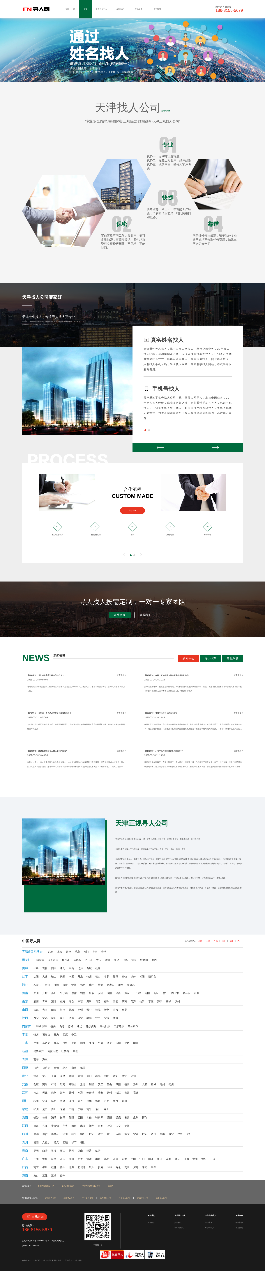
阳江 (150, 1158)
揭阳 (203, 1158)
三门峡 (137, 993)
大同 (44, 1009)
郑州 (36, 993)
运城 (97, 1009)
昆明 (36, 1150)
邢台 (82, 984)
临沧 (97, 1150)
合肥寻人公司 (124, 1198)
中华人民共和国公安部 (91, 1186)
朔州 (80, 1009)
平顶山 (64, 993)
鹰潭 (82, 1125)
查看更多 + (121, 675)
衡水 (120, 984)
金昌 (56, 1042)
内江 (109, 1134)
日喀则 (46, 1067)
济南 (36, 1001)
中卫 (74, 1034)
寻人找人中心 (101, 9)
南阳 (147, 993)
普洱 (71, 1150)
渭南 (71, 1018)
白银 (65, 1042)
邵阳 (71, 1117)
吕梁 (124, 1009)
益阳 (109, 1117)
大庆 (98, 960)
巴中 (180, 1134)
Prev (160, 447)
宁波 (44, 1100)
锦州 (89, 976)
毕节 (74, 1142)
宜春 (100, 1125)
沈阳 (36, 976)
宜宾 (135, 1134)
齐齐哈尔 (53, 960)
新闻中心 (188, 658)
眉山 (162, 1134)
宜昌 (62, 1076)
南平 (89, 1109)
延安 (80, 1018)
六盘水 (46, 1142)
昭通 (89, 1150)
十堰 (53, 1076)
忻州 (106, 1009)
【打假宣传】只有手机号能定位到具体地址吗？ (163, 751)
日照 (97, 1001)
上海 (208, 941)
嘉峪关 (46, 1042)
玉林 (109, 1167)
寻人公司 (47, 1260)
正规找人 (68, 1260)
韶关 (80, 1158)
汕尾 (115, 1158)
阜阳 (118, 1084)
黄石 (44, 1076)
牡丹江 (66, 960)
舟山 (124, 1100)
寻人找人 (79, 1260)
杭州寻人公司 (161, 1198)
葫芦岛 (152, 976)
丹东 (80, 976)
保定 (65, 984)
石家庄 (37, 984)
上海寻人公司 (69, 1198)
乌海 (61, 1026)
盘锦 (124, 976)
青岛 (44, 1001)
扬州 (109, 1092)
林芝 (65, 1067)
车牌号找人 (209, 1228)
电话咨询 (132, 510)
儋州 (62, 1175)
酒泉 (109, 1042)
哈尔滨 (40, 960)
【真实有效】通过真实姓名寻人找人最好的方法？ (47, 751)
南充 (127, 1134)
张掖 (91, 1042)
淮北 (82, 1084)
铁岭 (133, 976)
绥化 (116, 960)
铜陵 (91, 1084)
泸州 (65, 1134)
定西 (127, 1042)
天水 (74, 1042)
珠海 (53, 1158)
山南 (74, 1067)
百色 (118, 1167)
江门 (142, 1158)
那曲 (82, 1067)
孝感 (97, 1076)
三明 (71, 1109)
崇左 (153, 1167)
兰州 (36, 1042)
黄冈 (115, 1076)
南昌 (36, 1125)
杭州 (223, 941)
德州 (106, 1001)
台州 (106, 1100)
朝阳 (142, 976)
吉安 (118, 1125)
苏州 (71, 1092)
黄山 (109, 1084)
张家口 (110, 984)
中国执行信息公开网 (46, 1186)
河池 (135, 1167)
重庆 (77, 951)
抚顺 (62, 976)
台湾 (103, 951)
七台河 (88, 960)
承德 (100, 984)
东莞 (124, 1158)
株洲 (44, 1117)
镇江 (118, 1092)
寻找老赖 (208, 1222)
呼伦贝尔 (105, 1026)
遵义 (56, 1142)
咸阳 (53, 1018)
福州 (36, 1109)
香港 (95, 951)
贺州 (127, 1167)
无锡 (44, 1092)
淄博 (53, 1001)
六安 (144, 1084)
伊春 (125, 960)
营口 (97, 976)
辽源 (80, 968)
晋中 (89, 1009)
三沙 (53, 1175)
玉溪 (53, 1150)
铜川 (62, 1018)
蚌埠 (53, 1084)
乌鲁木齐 (38, 1051)
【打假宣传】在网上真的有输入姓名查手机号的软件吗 (166, 675)
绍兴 (62, 1100)
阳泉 (53, 1009)
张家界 (99, 1117)
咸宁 (124, 1076)
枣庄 (150, 1001)
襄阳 (71, 1076)
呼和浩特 (41, 1026)
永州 (135, 1117)
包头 (53, 1026)
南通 (80, 1092)
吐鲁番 (65, 1051)
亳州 (171, 1084)
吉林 (44, 968)
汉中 (97, 1018)
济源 (196, 993)
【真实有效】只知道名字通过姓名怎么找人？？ (46, 675)
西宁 (36, 1059)
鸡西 (154, 960)
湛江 (159, 1158)
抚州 (127, 1125)
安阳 (100, 993)
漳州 (53, 1109)
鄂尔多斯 (91, 1026)
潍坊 (89, 1001)
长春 (36, 968)
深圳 (231, 941)
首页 (85, 9)
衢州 (97, 1100)
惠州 (106, 1158)
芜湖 (44, 1084)
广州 (239, 941)
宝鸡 (44, 1018)
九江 (44, 1125)
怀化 (144, 1117)
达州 (153, 1134)
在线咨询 (120, 615)
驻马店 (186, 993)
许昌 (118, 993)
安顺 (65, 1142)
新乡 (91, 993)
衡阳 (62, 1117)
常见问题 (138, 9)
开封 (44, 993)
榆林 (89, 1018)
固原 (65, 1034)
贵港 (100, 1167)
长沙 (36, 1117)
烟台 (71, 1001)
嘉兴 (80, 1100)
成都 (36, 1134)
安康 (106, 1018)
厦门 (44, 1109)
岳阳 (80, 1117)
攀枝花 (55, 1134)
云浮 (212, 1158)
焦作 (74, 993)
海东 (44, 1059)
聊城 (168, 1001)
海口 (36, 1175)
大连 (44, 976)
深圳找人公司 (105, 1198)
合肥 (216, 941)
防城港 (81, 1167)
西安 (36, 1018)
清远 (186, 1158)
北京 (200, 941)
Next (215, 447)
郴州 (127, 1117)
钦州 (91, 1167)
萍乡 (65, 1125)
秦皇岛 (131, 984)
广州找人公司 (87, 1198)
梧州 (62, 1167)
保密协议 (120, 9)
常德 (89, 1117)
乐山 (118, 1134)
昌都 (56, 1067)
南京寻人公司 (142, 1198)
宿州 (127, 1084)
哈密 (75, 1051)
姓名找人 (178, 1222)
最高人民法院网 (68, 1186)
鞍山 (53, 976)
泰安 (115, 1001)
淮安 (100, 1092)
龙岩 (62, 1109)
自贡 (44, 1134)
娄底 (118, 1117)
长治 (62, 1009)
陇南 (135, 1042)
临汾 (115, 1009)
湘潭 (53, 1117)
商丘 (156, 993)
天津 (68, 951)
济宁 (159, 1001)
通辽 (79, 1026)
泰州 (127, 1092)
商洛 (115, 1018)
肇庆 (177, 1158)
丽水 (115, 1100)
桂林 (53, 1167)
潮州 (195, 1158)
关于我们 (157, 9)
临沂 (142, 1001)
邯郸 (56, 984)
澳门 (86, 951)
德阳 (74, 1134)
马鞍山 (73, 1084)
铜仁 (82, 1142)
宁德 (80, 1109)
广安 (144, 1134)
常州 (62, 1092)
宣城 (153, 1084)
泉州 (106, 1109)
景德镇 (55, 1125)
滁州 (135, 1084)
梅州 (97, 1158)
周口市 (175, 993)
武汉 (36, 1076)
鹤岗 (134, 960)
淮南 (62, 1084)
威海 (62, 1001)
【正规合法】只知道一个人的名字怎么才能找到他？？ (49, 713)
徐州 (53, 1092)
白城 (89, 968)
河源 (89, 1158)
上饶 (109, 1125)
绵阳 (82, 1134)
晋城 (71, 1009)
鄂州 (80, 1076)
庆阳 (118, 1042)
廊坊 (91, 984)
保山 (80, 1150)
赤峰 (70, 1026)
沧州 (74, 984)
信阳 (164, 993)
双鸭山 (144, 960)
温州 (53, 1100)
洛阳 (53, 993)
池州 (162, 1084)
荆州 (106, 1076)
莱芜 (124, 1001)
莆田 (97, 1109)
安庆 (100, 1084)
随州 (133, 1076)
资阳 (188, 1134)
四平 (53, 968)
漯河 (127, 993)
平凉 (100, 1042)
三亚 (44, 1175)
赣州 (91, 1125)
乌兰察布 (133, 1026)
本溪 (71, 976)
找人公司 (36, 1260)
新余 (74, 1125)
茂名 (168, 1158)
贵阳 (36, 1142)
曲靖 (44, 1150)
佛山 (71, 1158)
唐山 (47, 984)
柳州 (44, 1167)
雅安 (171, 1134)
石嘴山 (46, 1034)
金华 (89, 1100)
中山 (133, 1158)
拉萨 (36, 1067)
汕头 (62, 1158)
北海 (71, 1167)
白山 (71, 968)
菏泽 (133, 1001)
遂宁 (100, 1134)
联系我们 (145, 615)
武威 (82, 1042)
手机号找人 (179, 1228)
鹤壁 (82, 993)
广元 (91, 1134)
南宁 (36, 1167)
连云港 (90, 1092)
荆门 (89, 1076)
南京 (36, 1092)
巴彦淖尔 (119, 1026)
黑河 (107, 960)
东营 (80, 1001)
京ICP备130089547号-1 (39, 1241)
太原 (36, 1009)
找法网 (110, 1186)
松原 (97, 968)
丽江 (62, 1150)
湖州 (71, 1100)
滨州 (177, 1001)
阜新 (106, 976)
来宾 (144, 1167)
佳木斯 (77, 960)
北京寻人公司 (50, 1198)
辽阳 (115, 976)
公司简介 (151, 1222)
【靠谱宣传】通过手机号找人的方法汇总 (160, 713)
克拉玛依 (52, 1051)
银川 (36, 1034)
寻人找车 (210, 658)
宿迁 (135, 1092)
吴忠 (56, 1034)
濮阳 (109, 993)
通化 (62, 968)
